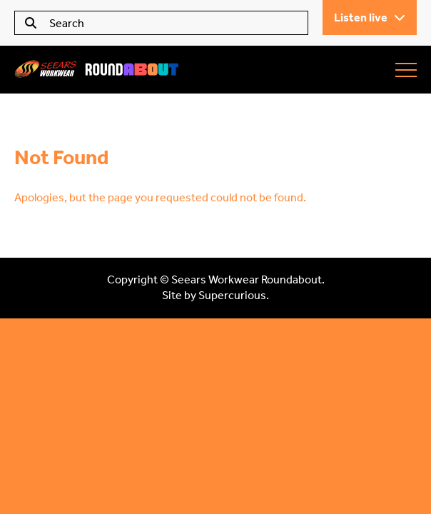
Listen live (369, 17)
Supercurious (232, 295)
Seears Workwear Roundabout (96, 69)
